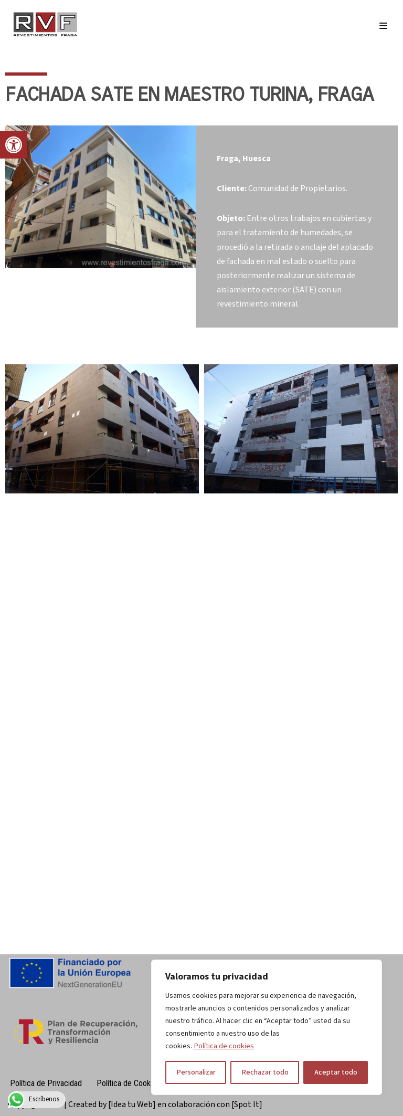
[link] (13, 145)
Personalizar (196, 1072)
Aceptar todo (335, 1072)
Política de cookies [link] (224, 1046)
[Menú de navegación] (383, 25)
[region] (266, 1027)
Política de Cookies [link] (128, 1083)
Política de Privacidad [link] (46, 1083)
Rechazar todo (265, 1072)
